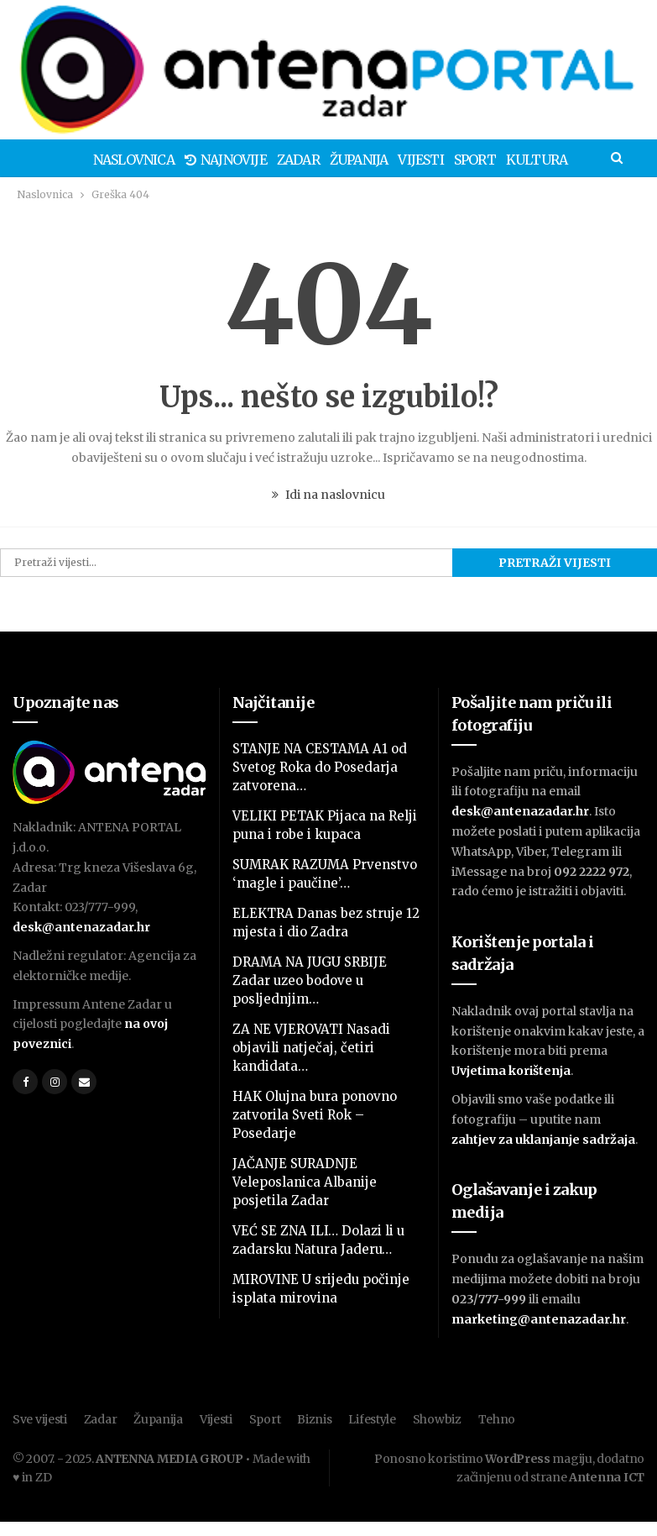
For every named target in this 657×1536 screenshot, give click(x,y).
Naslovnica (100, 159)
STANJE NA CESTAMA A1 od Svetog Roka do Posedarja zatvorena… (319, 767)
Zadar (269, 159)
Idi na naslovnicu (328, 494)
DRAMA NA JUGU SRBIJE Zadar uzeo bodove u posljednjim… (309, 980)
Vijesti (397, 159)
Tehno (497, 1419)
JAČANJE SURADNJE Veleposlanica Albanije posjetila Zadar (304, 1182)
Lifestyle (371, 1419)
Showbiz (437, 1419)
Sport (454, 159)
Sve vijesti (40, 1419)
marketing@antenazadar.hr (538, 1319)
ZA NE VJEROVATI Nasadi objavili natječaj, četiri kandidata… (311, 1047)
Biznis (314, 1419)
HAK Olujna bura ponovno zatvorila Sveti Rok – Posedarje (314, 1114)
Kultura (518, 159)
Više (575, 159)
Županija (333, 159)
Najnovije (195, 159)
